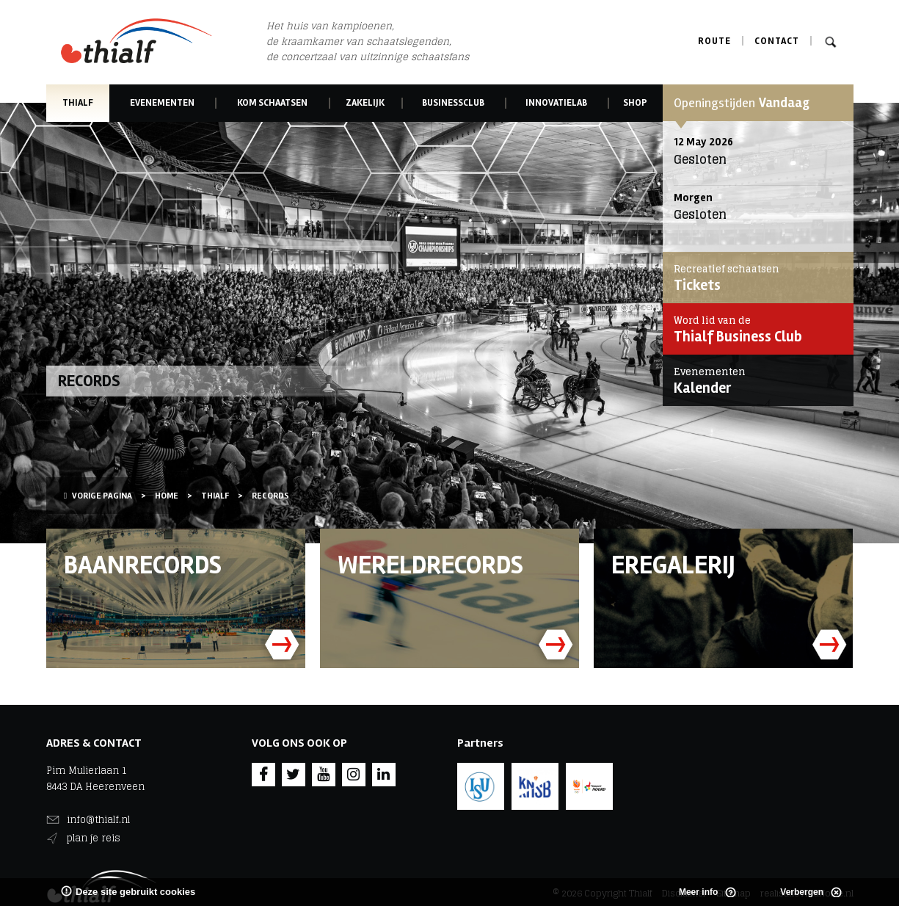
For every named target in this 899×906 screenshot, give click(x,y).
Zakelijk (365, 103)
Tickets (754, 277)
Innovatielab (556, 103)
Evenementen (162, 103)
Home (166, 495)
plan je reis (93, 838)
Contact (776, 41)
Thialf (77, 103)
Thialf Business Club (754, 329)
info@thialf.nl (98, 819)
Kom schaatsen (272, 103)
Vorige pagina (98, 495)
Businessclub (453, 103)
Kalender (754, 380)
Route (714, 41)
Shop (635, 103)
